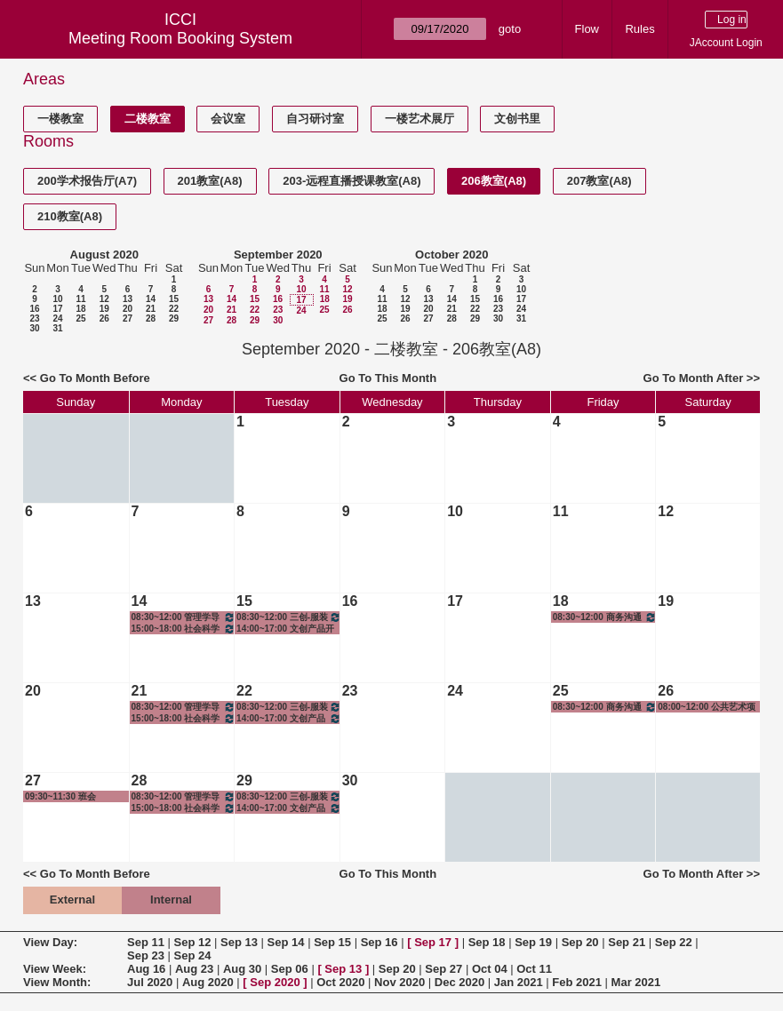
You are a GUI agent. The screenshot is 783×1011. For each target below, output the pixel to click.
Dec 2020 (459, 982)
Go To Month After (693, 378)
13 (127, 299)
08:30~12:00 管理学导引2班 (184, 617)
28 (151, 318)
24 (57, 318)
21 (151, 309)
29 (174, 318)
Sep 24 (193, 955)
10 (57, 299)
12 (104, 299)
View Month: (57, 982)
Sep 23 (145, 955)
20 (127, 309)
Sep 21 (626, 942)
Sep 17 (432, 942)
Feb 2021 (577, 982)
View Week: (54, 968)
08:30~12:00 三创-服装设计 (288, 617)
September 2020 (278, 254)
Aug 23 (194, 968)
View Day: (50, 942)
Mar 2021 (636, 982)
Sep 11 (145, 942)
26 (104, 318)
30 (34, 328)
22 (174, 309)
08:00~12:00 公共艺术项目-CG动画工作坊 (706, 707)
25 (80, 318)
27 (127, 318)
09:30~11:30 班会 (60, 796)
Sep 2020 (275, 982)
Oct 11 (534, 968)
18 (80, 309)
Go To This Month (388, 378)
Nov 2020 (399, 982)
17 (57, 309)
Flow (587, 29)
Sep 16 (379, 942)
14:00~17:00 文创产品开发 (285, 629)
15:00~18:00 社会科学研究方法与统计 (184, 628)
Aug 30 (242, 968)
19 (104, 309)
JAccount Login (726, 42)
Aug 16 (146, 968)
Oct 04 (489, 968)
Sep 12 (193, 942)
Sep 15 (332, 942)
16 (34, 309)
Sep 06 (289, 968)
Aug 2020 (208, 982)
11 (80, 299)
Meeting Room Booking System (180, 38)
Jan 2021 (518, 982)
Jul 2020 (149, 982)
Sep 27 (443, 968)
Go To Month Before (95, 378)
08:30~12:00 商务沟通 (605, 617)
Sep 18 (487, 942)
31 (57, 328)
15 (174, 299)
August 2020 (104, 254)
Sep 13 (239, 942)
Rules (639, 29)
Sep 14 (286, 942)
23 (34, 318)
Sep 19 (533, 942)
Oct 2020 (340, 982)
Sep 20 (580, 942)
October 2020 (451, 254)
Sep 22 (673, 942)
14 (151, 299)
